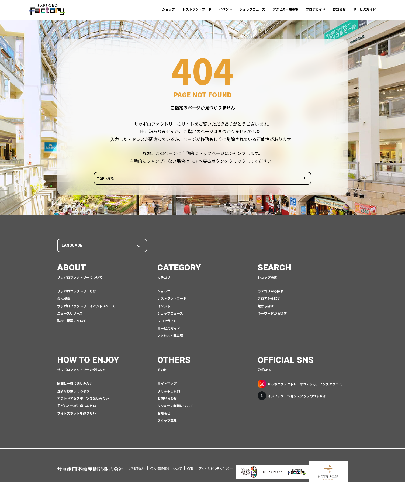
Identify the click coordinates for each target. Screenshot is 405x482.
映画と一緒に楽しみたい (75, 384)
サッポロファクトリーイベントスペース (86, 307)
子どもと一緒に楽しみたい (76, 406)
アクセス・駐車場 (285, 9)
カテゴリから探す (270, 292)
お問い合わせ (167, 399)
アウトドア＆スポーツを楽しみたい (83, 399)
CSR (190, 462)
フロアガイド (315, 9)
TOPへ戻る (182, 180)
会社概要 (63, 299)
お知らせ (339, 9)
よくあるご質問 (168, 392)
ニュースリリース (69, 314)
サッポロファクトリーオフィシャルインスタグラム (300, 385)
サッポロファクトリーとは (76, 292)
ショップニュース (252, 9)
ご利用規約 (137, 462)
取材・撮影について (71, 321)
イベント (225, 9)
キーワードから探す (272, 314)
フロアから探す (269, 299)
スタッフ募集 (167, 421)
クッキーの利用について (175, 406)
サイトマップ (167, 384)
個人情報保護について (166, 462)
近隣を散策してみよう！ (75, 392)
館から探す (266, 307)
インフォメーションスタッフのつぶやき (292, 397)
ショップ (168, 9)
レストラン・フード (197, 9)
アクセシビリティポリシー (216, 462)
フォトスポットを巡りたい (76, 414)
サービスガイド (364, 9)
